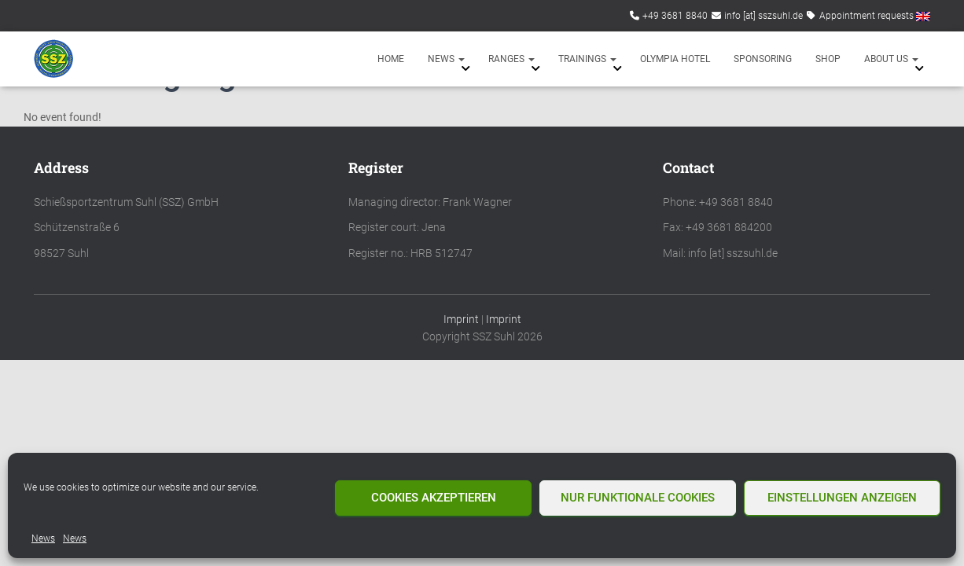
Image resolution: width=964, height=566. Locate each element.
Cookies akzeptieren (433, 498)
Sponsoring (763, 58)
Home (390, 58)
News (43, 538)
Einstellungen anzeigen (842, 498)
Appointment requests (866, 15)
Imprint (461, 319)
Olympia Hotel (675, 58)
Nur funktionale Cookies (638, 498)
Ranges (511, 58)
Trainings (587, 58)
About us (891, 58)
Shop (828, 58)
